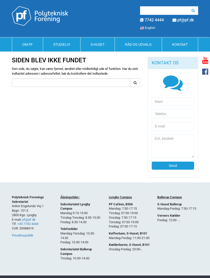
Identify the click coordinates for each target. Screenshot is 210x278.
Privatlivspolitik (22, 235)
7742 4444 (154, 20)
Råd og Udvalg (138, 44)
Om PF (27, 44)
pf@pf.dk (185, 20)
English (147, 28)
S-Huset (97, 44)
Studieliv (61, 44)
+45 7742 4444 (27, 224)
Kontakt (180, 44)
